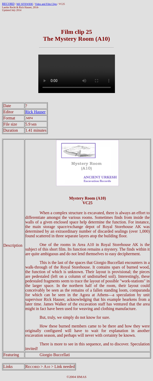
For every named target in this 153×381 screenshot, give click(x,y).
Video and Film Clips (46, 4)
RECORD (8, 4)
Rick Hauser (35, 112)
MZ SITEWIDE (24, 4)
